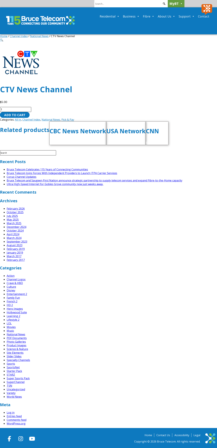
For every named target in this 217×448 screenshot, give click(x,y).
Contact (203, 16)
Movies (11, 327)
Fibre (148, 16)
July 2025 (12, 216)
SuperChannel (16, 382)
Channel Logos (16, 279)
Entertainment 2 (17, 294)
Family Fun (13, 298)
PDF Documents (17, 338)
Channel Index (19, 36)
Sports (11, 364)
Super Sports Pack (18, 378)
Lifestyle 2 (13, 320)
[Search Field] (28, 152)
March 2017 (14, 256)
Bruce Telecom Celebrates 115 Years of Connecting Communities (47, 169)
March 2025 (14, 223)
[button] (164, 3)
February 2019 (16, 249)
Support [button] (187, 16)
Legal (196, 435)
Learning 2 (13, 316)
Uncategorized (16, 389)
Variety (11, 393)
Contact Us (163, 435)
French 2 (12, 301)
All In (18, 119)
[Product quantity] (15, 109)
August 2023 (14, 245)
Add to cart (14, 115)
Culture (11, 287)
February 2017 (16, 260)
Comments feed (16, 420)
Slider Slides (14, 356)
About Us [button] (166, 16)
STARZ (11, 375)
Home (4, 36)
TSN (9, 386)
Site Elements (15, 353)
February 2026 (16, 208)
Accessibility (181, 435)
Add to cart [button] (81, 142)
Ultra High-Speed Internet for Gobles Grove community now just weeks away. (55, 184)
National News (39, 36)
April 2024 (13, 234)
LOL (9, 323)
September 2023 (17, 241)
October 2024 (15, 230)
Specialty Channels (18, 360)
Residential (110, 16)
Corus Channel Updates (21, 177)
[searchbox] (131, 3)
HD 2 (10, 305)
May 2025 (13, 219)
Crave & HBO (15, 283)
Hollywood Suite (17, 312)
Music (10, 331)
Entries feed (14, 416)
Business (131, 16)
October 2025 (15, 212)
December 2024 (16, 227)
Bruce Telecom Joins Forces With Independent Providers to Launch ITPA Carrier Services (62, 173)
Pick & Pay (67, 119)
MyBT (176, 3)
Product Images (16, 345)
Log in (11, 412)
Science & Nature (17, 349)
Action (11, 276)
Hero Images (15, 309)
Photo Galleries (16, 342)
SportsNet (13, 367)
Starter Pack (14, 371)
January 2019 (15, 252)
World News (14, 397)
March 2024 (14, 238)
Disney (11, 290)
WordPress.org (16, 423)
